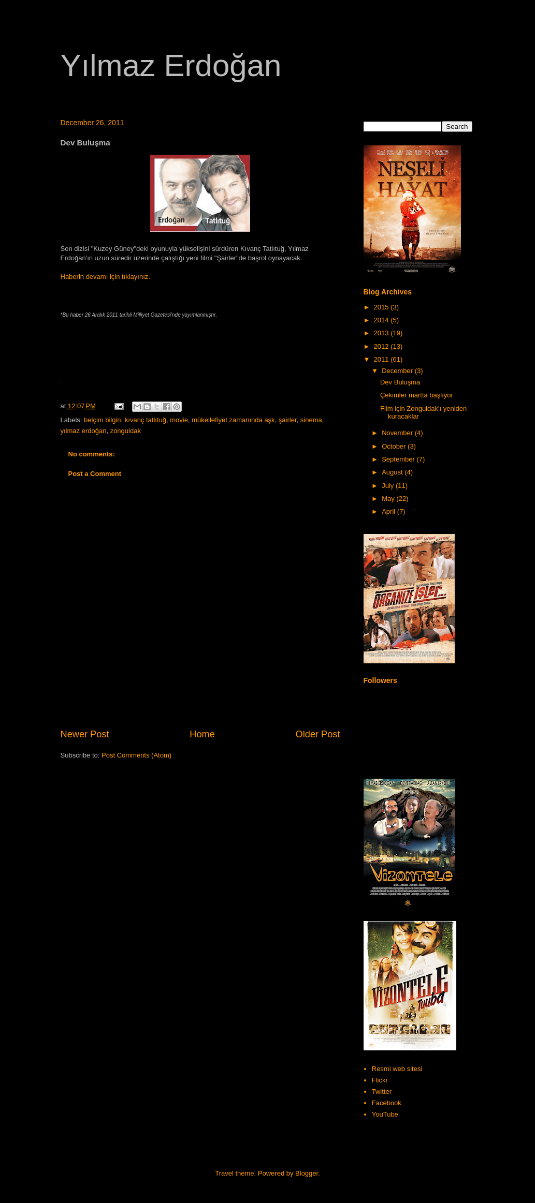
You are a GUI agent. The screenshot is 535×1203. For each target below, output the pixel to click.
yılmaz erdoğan (84, 431)
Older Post (318, 734)
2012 (382, 346)
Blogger (306, 1173)
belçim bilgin (102, 420)
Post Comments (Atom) (136, 755)
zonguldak (125, 431)
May (389, 498)
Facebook (386, 1103)
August (393, 472)
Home (202, 734)
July (389, 485)
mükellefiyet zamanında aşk (233, 420)
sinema (311, 420)
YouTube (385, 1114)
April (389, 511)
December (398, 371)
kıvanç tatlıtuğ (145, 420)
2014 (382, 320)
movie (179, 420)
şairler (288, 420)
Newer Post (85, 734)
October (395, 446)
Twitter (382, 1091)
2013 (382, 333)
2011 (382, 359)
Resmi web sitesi (397, 1069)
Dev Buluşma (400, 382)
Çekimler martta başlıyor (416, 395)
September (399, 459)
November (398, 433)
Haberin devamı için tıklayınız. (105, 276)
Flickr (380, 1080)
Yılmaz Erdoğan (171, 65)
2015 (382, 307)
